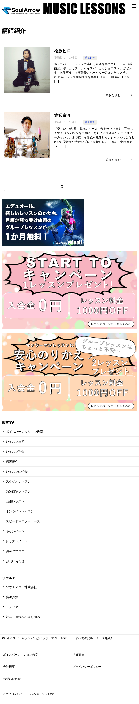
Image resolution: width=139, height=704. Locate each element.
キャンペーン (15, 531)
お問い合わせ (15, 561)
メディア (12, 607)
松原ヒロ (62, 51)
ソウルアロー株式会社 (21, 587)
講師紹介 (90, 57)
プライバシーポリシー (87, 666)
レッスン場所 (15, 441)
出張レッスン (15, 501)
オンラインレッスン (20, 511)
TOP (37, 638)
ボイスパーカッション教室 (24, 431)
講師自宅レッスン (18, 491)
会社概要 (9, 666)
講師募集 (12, 597)
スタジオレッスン (18, 481)
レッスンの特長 (17, 471)
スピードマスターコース (23, 521)
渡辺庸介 (62, 115)
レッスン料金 (15, 451)
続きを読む (119, 95)
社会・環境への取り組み (23, 617)
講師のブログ (15, 551)
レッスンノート (17, 541)
